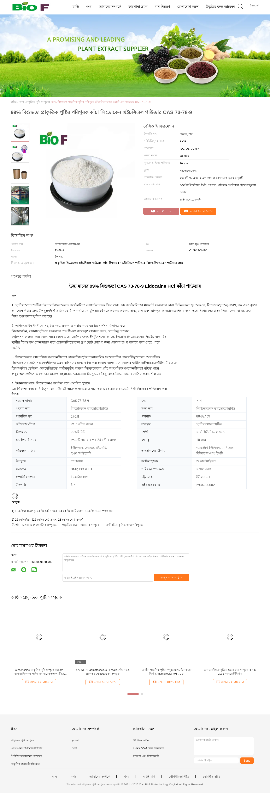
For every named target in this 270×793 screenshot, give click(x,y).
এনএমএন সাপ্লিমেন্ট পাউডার (26, 748)
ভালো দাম (161, 211)
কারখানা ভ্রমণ (137, 6)
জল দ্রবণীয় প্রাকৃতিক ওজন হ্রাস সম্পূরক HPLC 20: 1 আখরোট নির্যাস (230, 671)
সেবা (74, 748)
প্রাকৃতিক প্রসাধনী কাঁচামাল (25, 764)
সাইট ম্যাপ (149, 776)
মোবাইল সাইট (211, 776)
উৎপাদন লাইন (141, 740)
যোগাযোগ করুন (187, 6)
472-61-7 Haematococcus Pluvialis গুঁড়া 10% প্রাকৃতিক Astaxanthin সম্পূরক (102, 671)
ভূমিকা (75, 740)
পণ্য (88, 6)
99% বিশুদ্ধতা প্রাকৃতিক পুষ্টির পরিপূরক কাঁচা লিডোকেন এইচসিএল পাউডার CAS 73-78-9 (101, 102)
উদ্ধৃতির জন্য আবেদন (220, 6)
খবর (126, 776)
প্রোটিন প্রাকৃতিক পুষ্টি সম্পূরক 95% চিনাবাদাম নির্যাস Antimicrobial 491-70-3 (166, 671)
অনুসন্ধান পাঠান (171, 577)
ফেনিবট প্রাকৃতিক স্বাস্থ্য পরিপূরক (124, 525)
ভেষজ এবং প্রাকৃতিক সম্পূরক (39, 525)
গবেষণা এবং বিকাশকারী (146, 756)
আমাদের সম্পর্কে (110, 6)
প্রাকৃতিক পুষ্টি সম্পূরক (22, 740)
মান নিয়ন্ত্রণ (162, 6)
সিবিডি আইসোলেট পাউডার (26, 756)
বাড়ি (75, 6)
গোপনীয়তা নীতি (179, 776)
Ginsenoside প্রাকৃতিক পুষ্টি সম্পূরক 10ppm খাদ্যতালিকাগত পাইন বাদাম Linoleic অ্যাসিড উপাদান (39, 672)
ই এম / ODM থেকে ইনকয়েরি (148, 748)
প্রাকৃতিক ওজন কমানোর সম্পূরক (81, 525)
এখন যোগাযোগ (198, 211)
